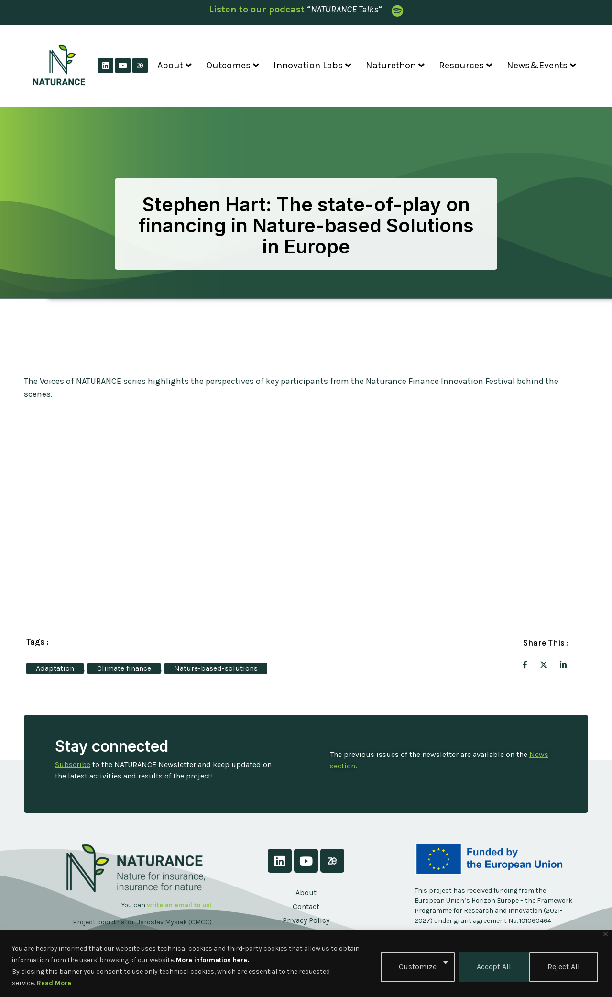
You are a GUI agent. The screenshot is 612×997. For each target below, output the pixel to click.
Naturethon (395, 65)
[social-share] (525, 664)
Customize (416, 965)
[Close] (605, 934)
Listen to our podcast (257, 9)
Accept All (564, 965)
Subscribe (72, 764)
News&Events (541, 65)
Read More (54, 983)
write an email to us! (179, 905)
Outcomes (232, 65)
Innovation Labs (312, 65)
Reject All (491, 965)
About (174, 65)
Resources (465, 65)
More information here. (212, 960)
